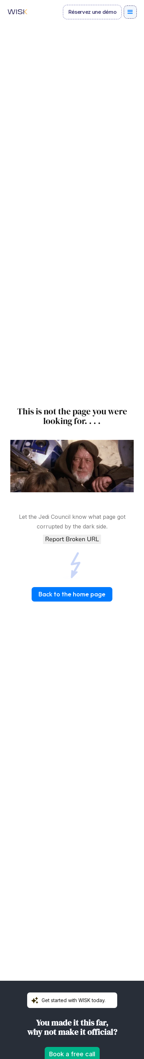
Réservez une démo (92, 12)
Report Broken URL (72, 539)
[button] (130, 12)
